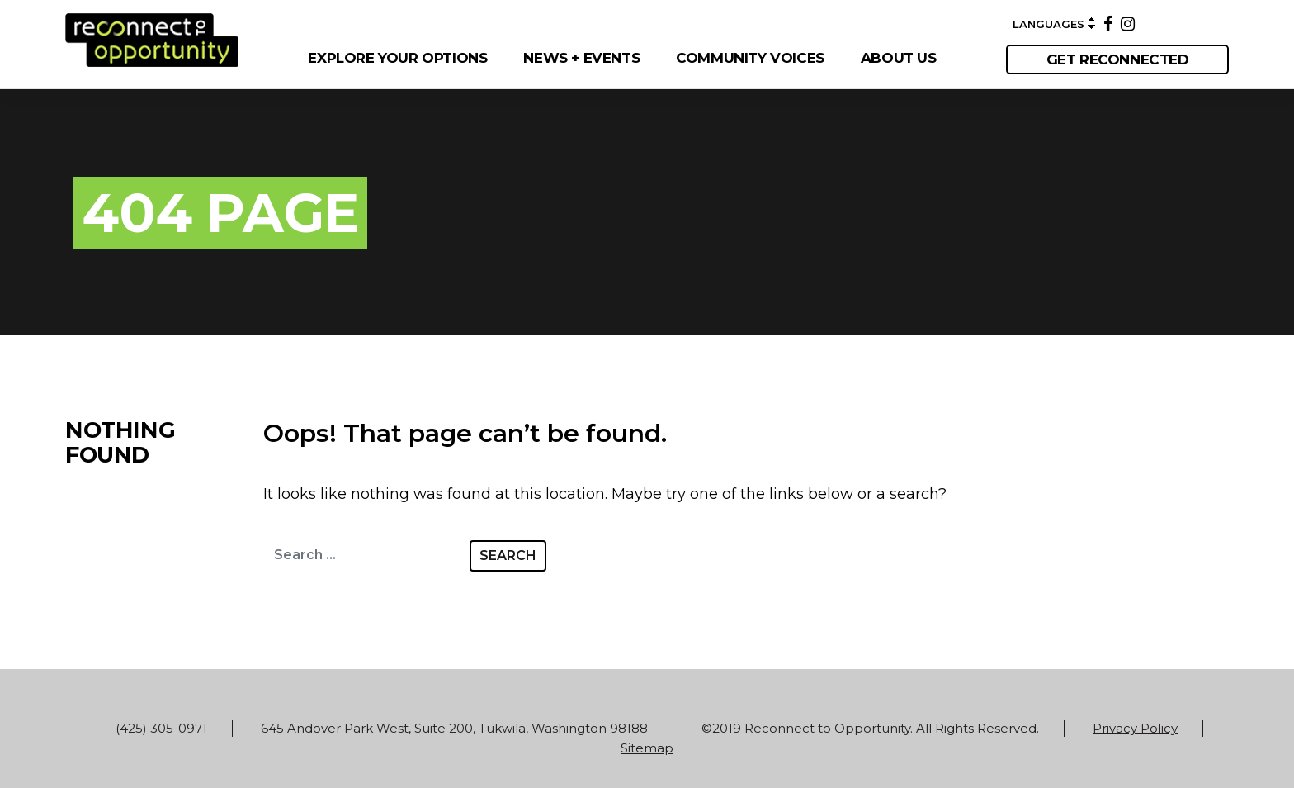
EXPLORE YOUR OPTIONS (397, 58)
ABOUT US (899, 58)
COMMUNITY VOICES (750, 58)
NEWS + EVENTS (581, 58)
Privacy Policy (1135, 728)
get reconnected (1117, 59)
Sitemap (647, 748)
